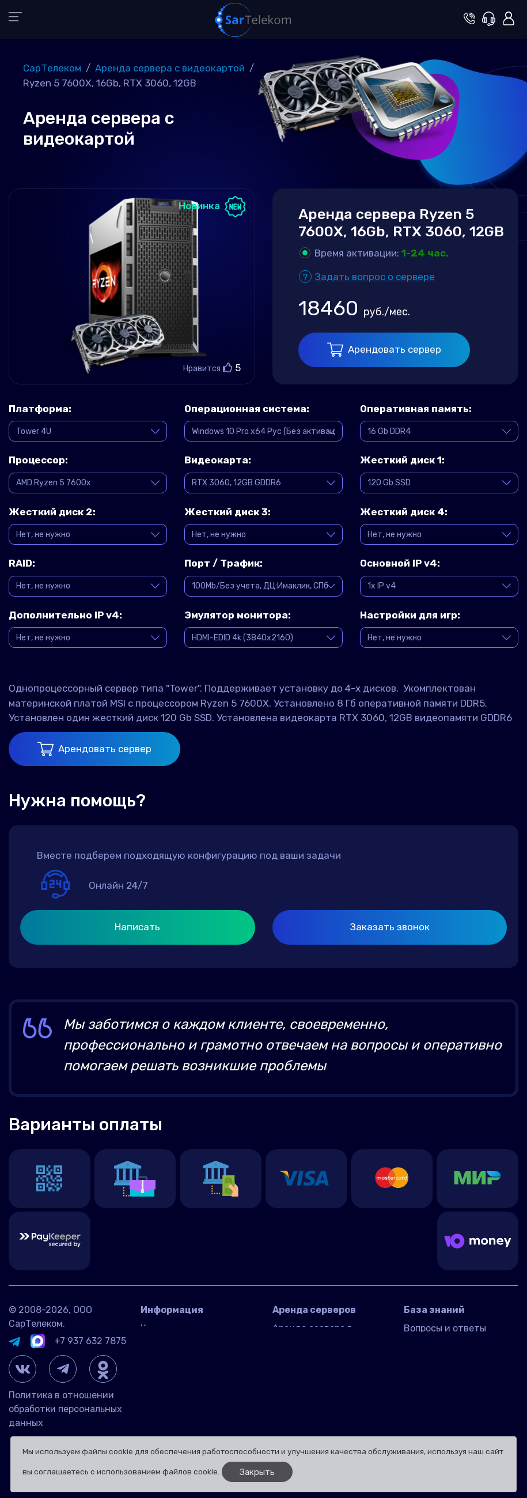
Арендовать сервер (384, 349)
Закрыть (257, 1472)
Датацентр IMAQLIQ (185, 1345)
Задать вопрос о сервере (374, 276)
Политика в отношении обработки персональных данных (65, 1409)
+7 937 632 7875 (90, 1340)
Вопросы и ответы (445, 1328)
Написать (137, 927)
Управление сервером (452, 1362)
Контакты (163, 1328)
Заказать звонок (390, 927)
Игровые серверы (442, 1345)
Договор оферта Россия (194, 1362)
